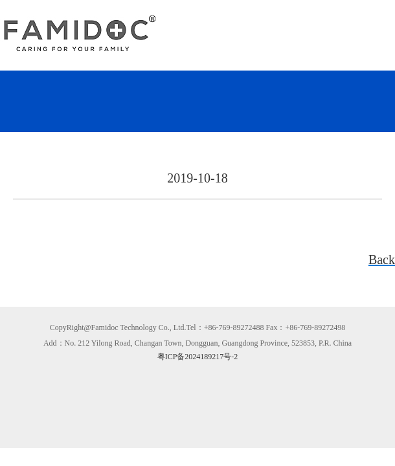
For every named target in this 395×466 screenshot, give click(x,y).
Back (381, 259)
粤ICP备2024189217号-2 (197, 356)
